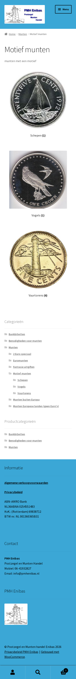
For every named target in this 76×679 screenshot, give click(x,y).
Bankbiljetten (17, 334)
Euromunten (20, 360)
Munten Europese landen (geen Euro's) (36, 406)
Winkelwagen (59, 669)
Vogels (22, 386)
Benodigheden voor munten (25, 340)
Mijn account (12, 672)
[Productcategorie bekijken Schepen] (38, 104)
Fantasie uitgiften (23, 367)
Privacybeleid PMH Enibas (21, 652)
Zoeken (38, 672)
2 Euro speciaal (22, 354)
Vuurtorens (24, 393)
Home (12, 34)
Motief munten (22, 373)
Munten (22, 34)
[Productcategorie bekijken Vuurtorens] (38, 264)
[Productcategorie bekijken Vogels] (38, 184)
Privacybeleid (13, 492)
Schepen (23, 380)
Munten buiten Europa (26, 399)
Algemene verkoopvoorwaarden (26, 483)
